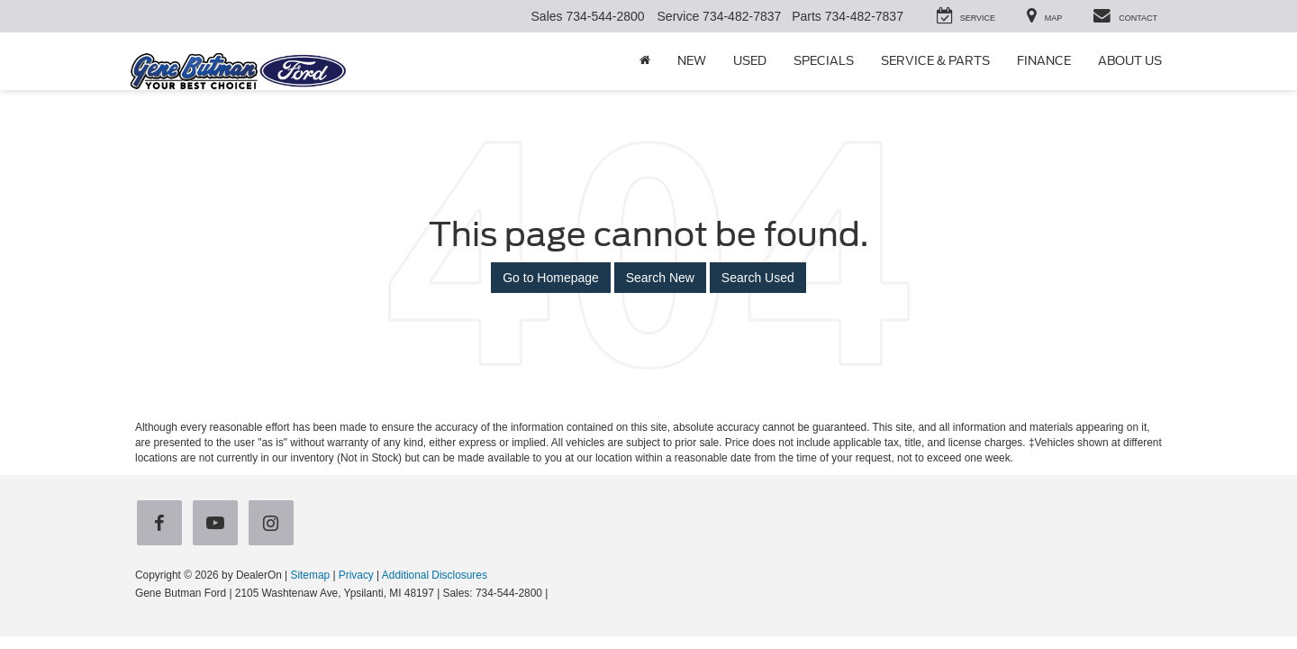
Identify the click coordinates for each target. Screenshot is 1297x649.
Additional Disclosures (434, 575)
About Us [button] (1130, 61)
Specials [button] (824, 61)
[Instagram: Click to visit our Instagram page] (275, 523)
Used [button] (749, 61)
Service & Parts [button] (935, 61)
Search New (660, 277)
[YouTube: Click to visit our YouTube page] (219, 523)
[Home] (645, 61)
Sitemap (310, 575)
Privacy (356, 575)
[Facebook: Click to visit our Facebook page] (163, 523)
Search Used (757, 277)
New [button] (691, 61)
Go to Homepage (551, 277)
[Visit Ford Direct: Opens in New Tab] (556, 593)
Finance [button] (1044, 61)
